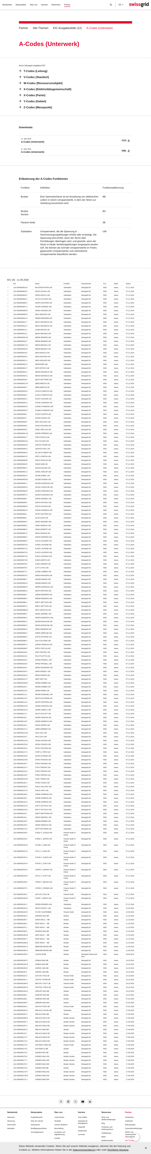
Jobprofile (81, 1127)
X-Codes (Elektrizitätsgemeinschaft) (45, 89)
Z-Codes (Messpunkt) (35, 107)
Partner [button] (67, 5)
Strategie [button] (57, 1121)
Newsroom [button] (55, 5)
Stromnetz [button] (11, 1117)
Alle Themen (40, 28)
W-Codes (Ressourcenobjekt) (41, 83)
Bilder (104, 1137)
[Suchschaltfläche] (111, 5)
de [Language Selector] (121, 5)
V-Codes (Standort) (34, 77)
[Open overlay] (135, 1137)
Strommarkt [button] (11, 1125)
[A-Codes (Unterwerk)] (75, 140)
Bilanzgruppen (130, 1125)
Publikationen (106, 1133)
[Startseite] (138, 5)
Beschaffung (58, 1128)
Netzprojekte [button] (21, 5)
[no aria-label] (61, 1101)
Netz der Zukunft (37, 1121)
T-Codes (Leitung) (33, 71)
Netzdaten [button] (11, 1128)
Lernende (81, 1134)
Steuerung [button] (11, 1121)
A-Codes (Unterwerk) (99, 28)
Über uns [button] (33, 5)
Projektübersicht (36, 1117)
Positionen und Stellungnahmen (107, 1128)
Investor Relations (60, 1125)
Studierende (82, 1131)
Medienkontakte (107, 1140)
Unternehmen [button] (59, 1117)
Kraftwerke (129, 1121)
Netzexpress (35, 1125)
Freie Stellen (82, 1117)
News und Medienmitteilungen (109, 1118)
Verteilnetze (129, 1117)
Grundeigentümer (37, 1132)
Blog (103, 1123)
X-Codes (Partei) (32, 95)
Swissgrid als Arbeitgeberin (83, 1122)
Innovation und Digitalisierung (59, 1133)
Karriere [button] (44, 5)
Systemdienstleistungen (133, 1128)
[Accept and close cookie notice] (146, 1148)
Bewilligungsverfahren (39, 1128)
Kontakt (57, 1138)
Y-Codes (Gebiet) (32, 101)
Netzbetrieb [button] (7, 5)
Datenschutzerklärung (84, 1150)
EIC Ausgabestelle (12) (67, 28)
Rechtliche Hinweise (117, 1150)
